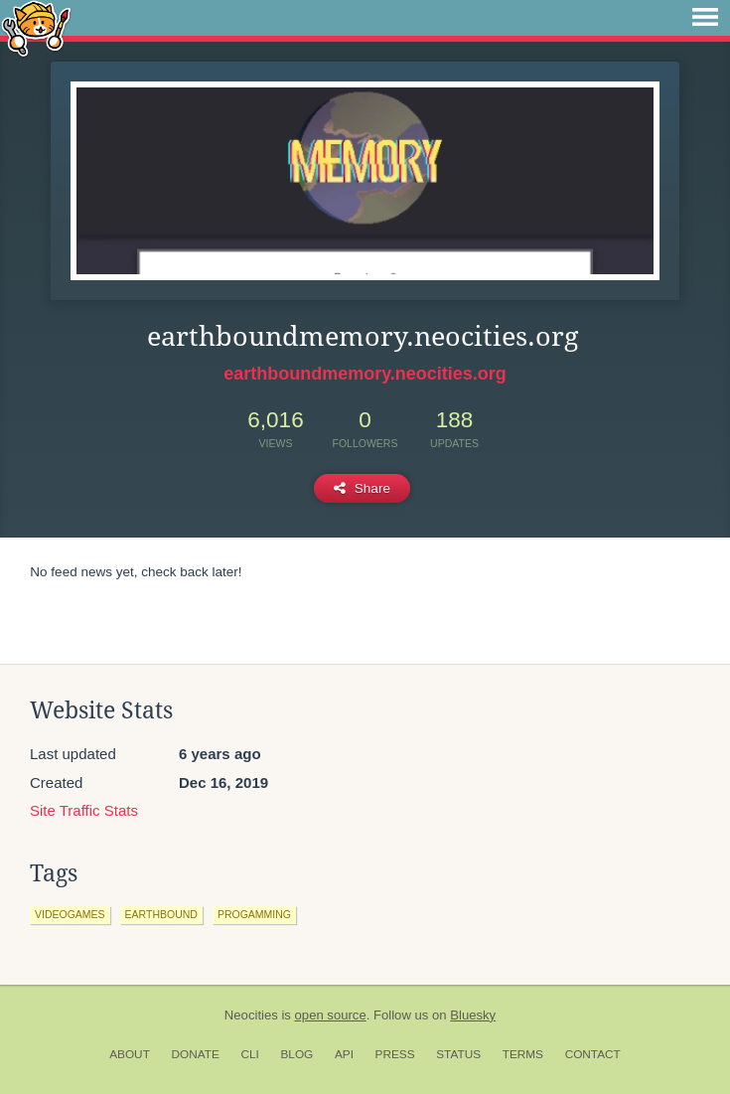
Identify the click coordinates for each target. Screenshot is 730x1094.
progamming (254, 914)
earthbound (161, 914)
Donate (195, 1054)
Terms (523, 1054)
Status (458, 1054)
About (129, 1054)
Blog (296, 1054)
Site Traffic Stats (84, 810)
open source (330, 1015)
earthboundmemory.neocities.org (365, 374)
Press (395, 1054)
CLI (249, 1054)
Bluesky (473, 1015)
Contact (593, 1054)
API (344, 1054)
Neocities (251, 1015)
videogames (70, 914)
